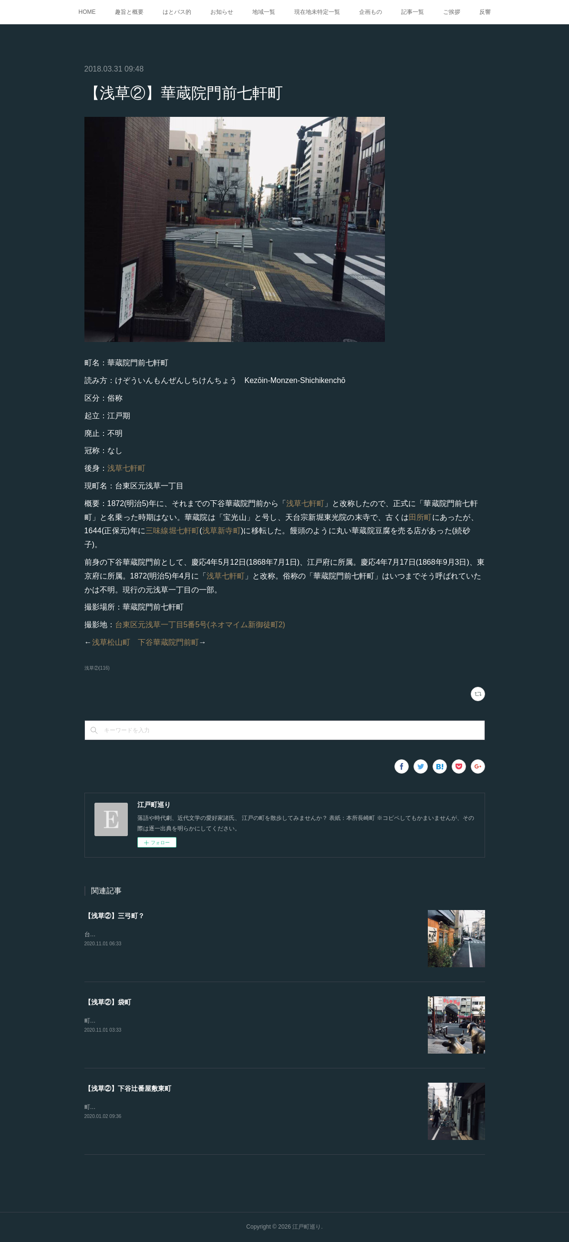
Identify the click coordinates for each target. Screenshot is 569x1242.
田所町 (420, 517)
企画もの (370, 12)
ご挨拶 (451, 12)
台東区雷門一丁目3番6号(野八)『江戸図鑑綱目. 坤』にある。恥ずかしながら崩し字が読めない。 (208, 934)
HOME (87, 12)
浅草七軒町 (126, 468)
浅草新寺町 (221, 531)
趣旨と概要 (129, 12)
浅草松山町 (111, 642)
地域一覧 (263, 12)
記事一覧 (412, 12)
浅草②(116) (97, 668)
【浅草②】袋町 (107, 1002)
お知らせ (221, 12)
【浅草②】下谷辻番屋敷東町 (127, 1088)
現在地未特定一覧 (317, 12)
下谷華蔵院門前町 (168, 642)
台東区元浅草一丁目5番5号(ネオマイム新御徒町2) (200, 625)
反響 (485, 12)
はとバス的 (177, 12)
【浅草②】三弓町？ (114, 916)
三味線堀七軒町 (172, 531)
